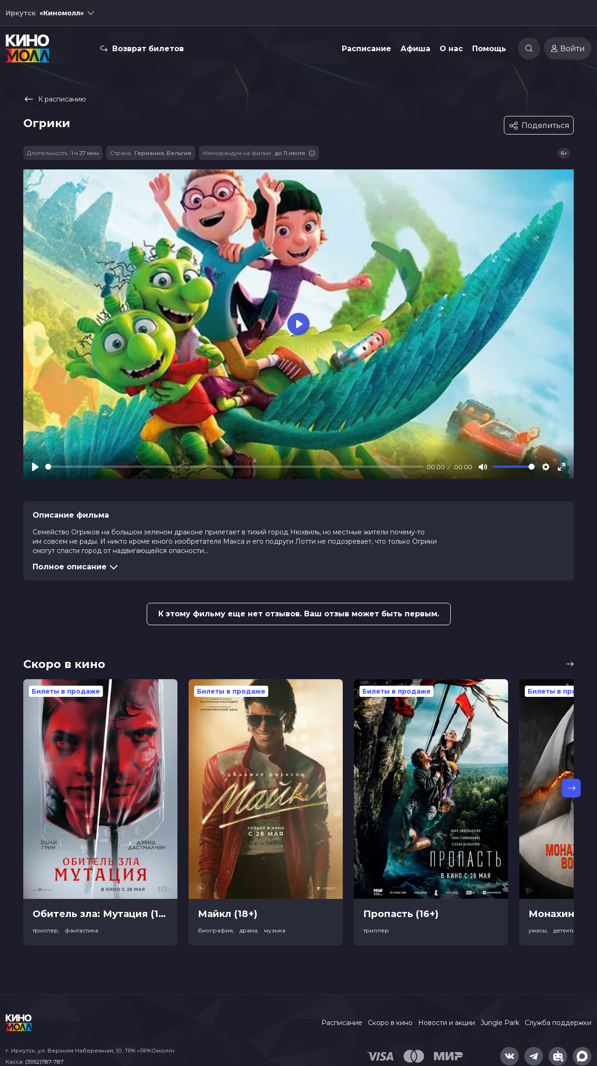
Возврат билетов (148, 48)
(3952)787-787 (44, 1061)
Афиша (415, 48)
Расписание (366, 48)
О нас (451, 48)
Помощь (489, 48)
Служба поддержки (558, 1023)
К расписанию (54, 99)
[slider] (234, 466)
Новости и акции (446, 1023)
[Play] (35, 466)
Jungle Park (500, 1023)
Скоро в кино (390, 1023)
